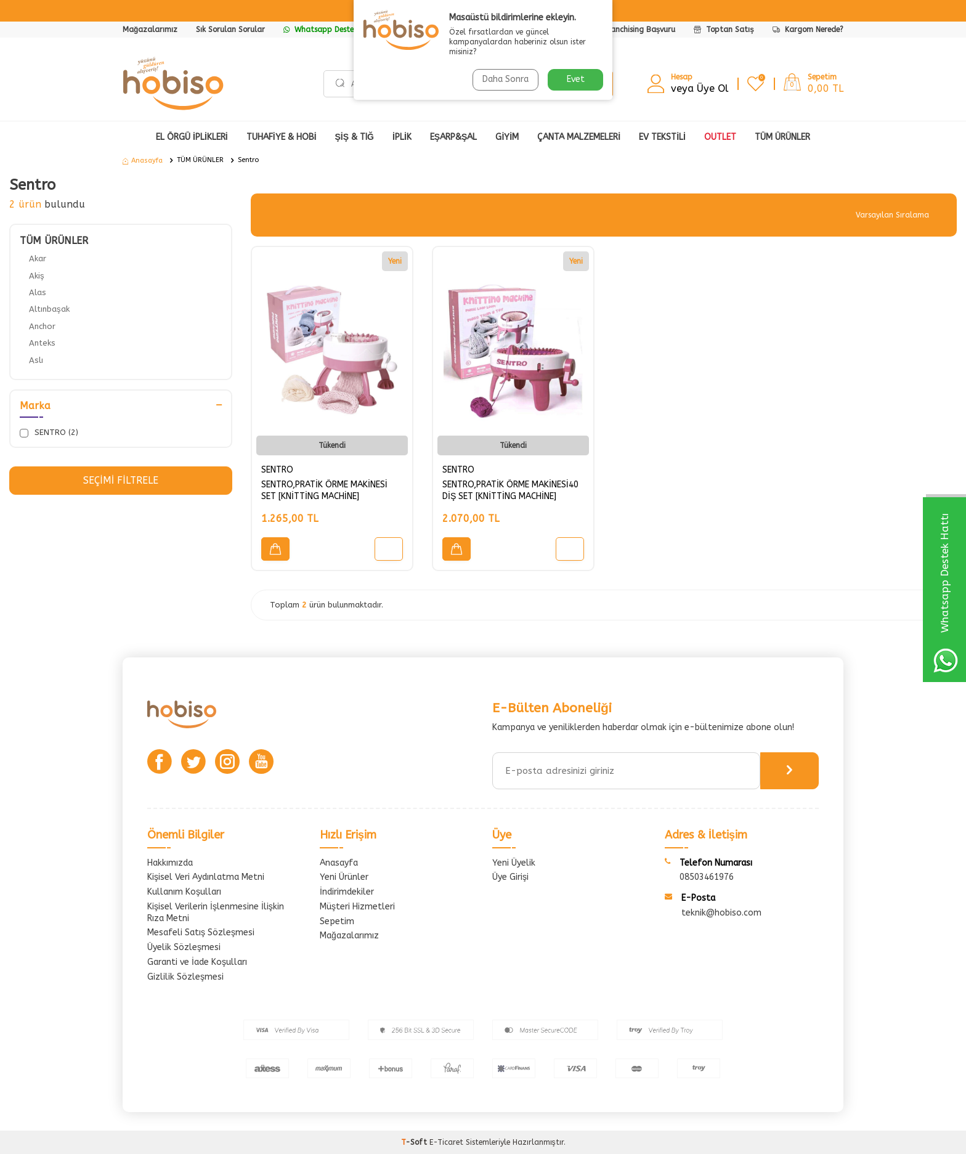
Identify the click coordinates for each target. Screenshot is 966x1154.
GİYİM (507, 137)
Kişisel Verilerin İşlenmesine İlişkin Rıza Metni (215, 912)
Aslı (36, 360)
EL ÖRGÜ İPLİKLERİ (192, 137)
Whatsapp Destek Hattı (331, 29)
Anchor (42, 326)
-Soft (415, 1142)
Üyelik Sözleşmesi (184, 947)
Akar (37, 258)
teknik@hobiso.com (721, 913)
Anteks (42, 342)
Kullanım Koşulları (184, 892)
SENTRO (277, 470)
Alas (37, 292)
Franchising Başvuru (640, 29)
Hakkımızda (170, 863)
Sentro (248, 160)
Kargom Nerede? (808, 29)
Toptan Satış (724, 29)
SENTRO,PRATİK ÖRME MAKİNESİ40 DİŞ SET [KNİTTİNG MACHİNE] (510, 490)
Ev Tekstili (662, 137)
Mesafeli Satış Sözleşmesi (200, 932)
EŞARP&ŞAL (453, 137)
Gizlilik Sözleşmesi (185, 977)
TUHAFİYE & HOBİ (281, 137)
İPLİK (402, 137)
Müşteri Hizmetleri (357, 906)
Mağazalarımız (150, 29)
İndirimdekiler (347, 892)
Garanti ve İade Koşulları (197, 962)
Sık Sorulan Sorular (230, 29)
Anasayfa (143, 160)
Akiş (36, 275)
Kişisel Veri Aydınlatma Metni (205, 877)
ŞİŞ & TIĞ (354, 137)
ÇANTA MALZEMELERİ (578, 137)
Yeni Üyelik (513, 863)
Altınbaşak (49, 309)
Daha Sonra (505, 79)
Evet (576, 79)
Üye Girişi (510, 877)
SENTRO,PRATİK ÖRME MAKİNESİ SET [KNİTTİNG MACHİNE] (324, 490)
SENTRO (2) (49, 432)
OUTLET (720, 137)
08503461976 (707, 877)
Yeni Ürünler (344, 877)
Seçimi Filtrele (120, 480)
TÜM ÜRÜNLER (200, 160)
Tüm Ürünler (782, 137)
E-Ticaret (446, 1142)
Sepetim (337, 921)
